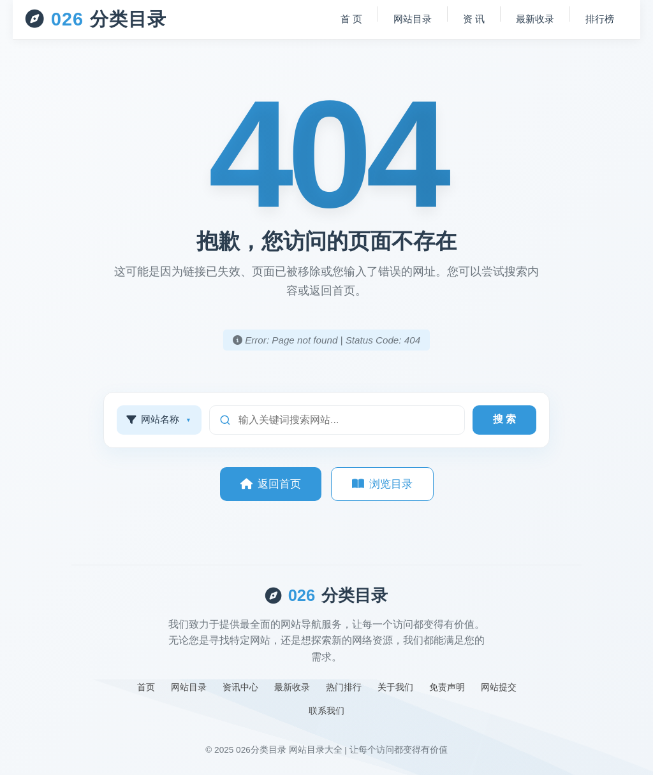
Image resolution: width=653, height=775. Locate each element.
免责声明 (447, 687)
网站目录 (412, 18)
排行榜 (599, 18)
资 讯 (474, 18)
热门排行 (344, 687)
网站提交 (499, 687)
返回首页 (270, 484)
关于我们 (395, 687)
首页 (146, 687)
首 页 (351, 18)
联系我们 (326, 711)
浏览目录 (382, 484)
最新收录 (535, 18)
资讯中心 (240, 687)
